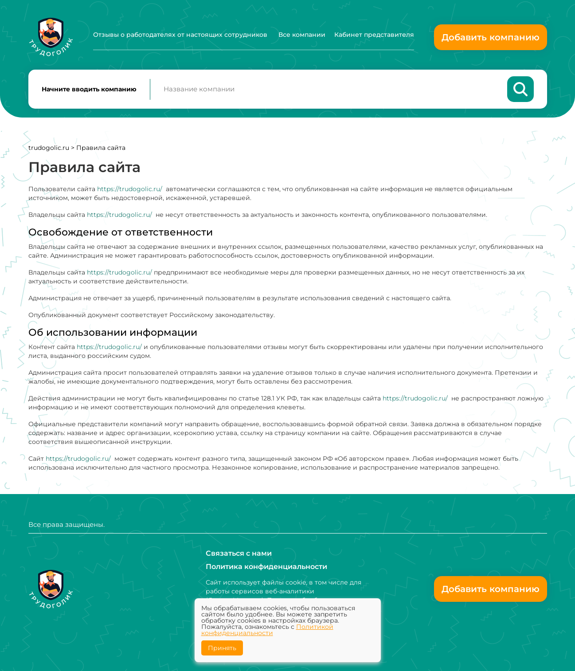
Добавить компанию (491, 37)
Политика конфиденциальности (266, 566)
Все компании (301, 35)
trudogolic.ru (48, 148)
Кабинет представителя (374, 35)
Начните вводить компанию (89, 89)
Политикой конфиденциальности (267, 630)
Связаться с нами (239, 553)
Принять (222, 648)
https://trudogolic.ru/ (129, 189)
